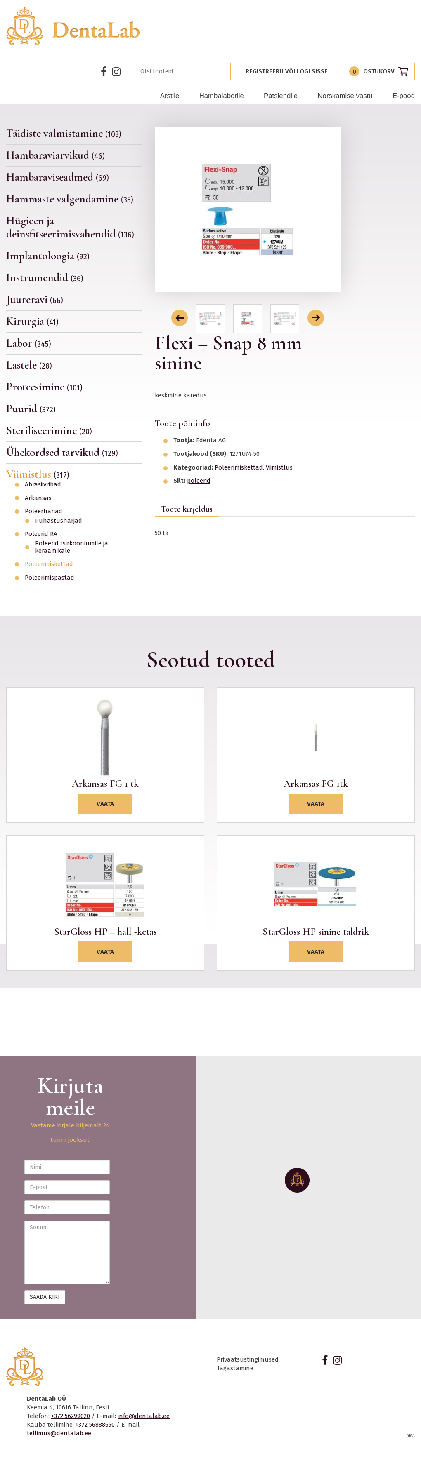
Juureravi (34, 299)
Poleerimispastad (49, 577)
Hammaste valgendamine (69, 199)
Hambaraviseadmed (57, 177)
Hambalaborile (221, 96)
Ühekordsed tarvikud (62, 452)
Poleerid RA (41, 534)
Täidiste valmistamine (63, 133)
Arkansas (38, 498)
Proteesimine (44, 387)
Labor (28, 343)
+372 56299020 (70, 1416)
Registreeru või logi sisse (287, 71)
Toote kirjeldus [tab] (187, 509)
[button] (179, 318)
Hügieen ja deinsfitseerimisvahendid (70, 227)
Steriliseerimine (49, 430)
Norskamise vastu (344, 96)
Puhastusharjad (58, 520)
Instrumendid (44, 277)
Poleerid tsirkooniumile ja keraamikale (71, 547)
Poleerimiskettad (49, 564)
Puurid (31, 409)
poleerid (198, 480)
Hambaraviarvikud (55, 155)
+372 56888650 (95, 1424)
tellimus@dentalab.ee (59, 1433)
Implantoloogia (48, 256)
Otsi (222, 71)
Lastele (29, 365)
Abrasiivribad (43, 484)
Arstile (170, 96)
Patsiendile (281, 96)
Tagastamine (235, 1368)
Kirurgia (32, 321)
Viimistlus (37, 474)
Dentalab (73, 26)
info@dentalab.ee (144, 1416)
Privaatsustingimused (248, 1359)
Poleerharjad (43, 511)
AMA (411, 1436)
